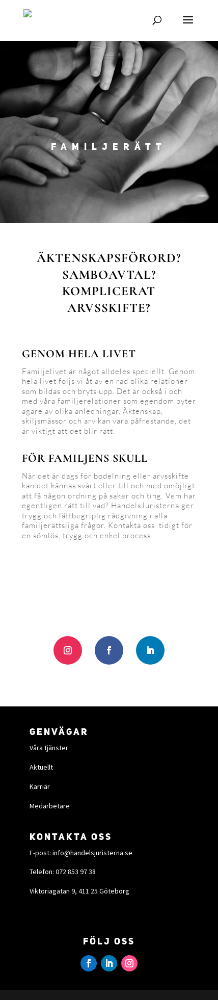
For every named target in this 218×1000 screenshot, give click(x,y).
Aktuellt (41, 767)
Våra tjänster (49, 747)
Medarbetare (50, 805)
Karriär (40, 786)
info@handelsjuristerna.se (92, 852)
